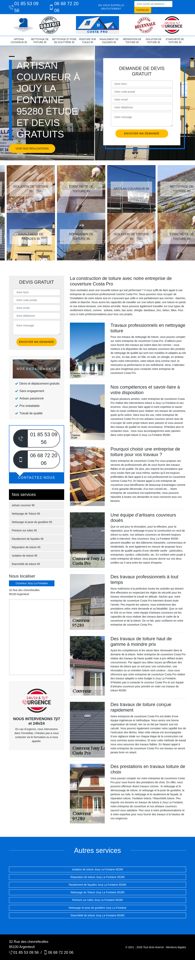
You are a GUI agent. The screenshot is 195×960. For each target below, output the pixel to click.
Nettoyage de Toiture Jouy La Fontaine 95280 (97, 892)
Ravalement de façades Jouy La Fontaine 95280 (97, 884)
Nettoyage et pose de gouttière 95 (64, 41)
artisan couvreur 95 (19, 41)
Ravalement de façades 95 (109, 41)
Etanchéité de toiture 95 (175, 41)
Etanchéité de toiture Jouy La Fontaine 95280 (98, 915)
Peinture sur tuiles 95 (87, 41)
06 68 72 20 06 (63, 7)
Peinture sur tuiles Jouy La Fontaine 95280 (97, 899)
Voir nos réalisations (32, 148)
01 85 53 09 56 (23, 7)
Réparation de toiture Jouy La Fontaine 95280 (97, 877)
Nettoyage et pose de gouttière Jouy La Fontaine (97, 907)
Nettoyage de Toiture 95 (40, 41)
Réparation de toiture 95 (132, 41)
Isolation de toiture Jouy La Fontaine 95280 (97, 869)
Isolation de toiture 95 (153, 41)
